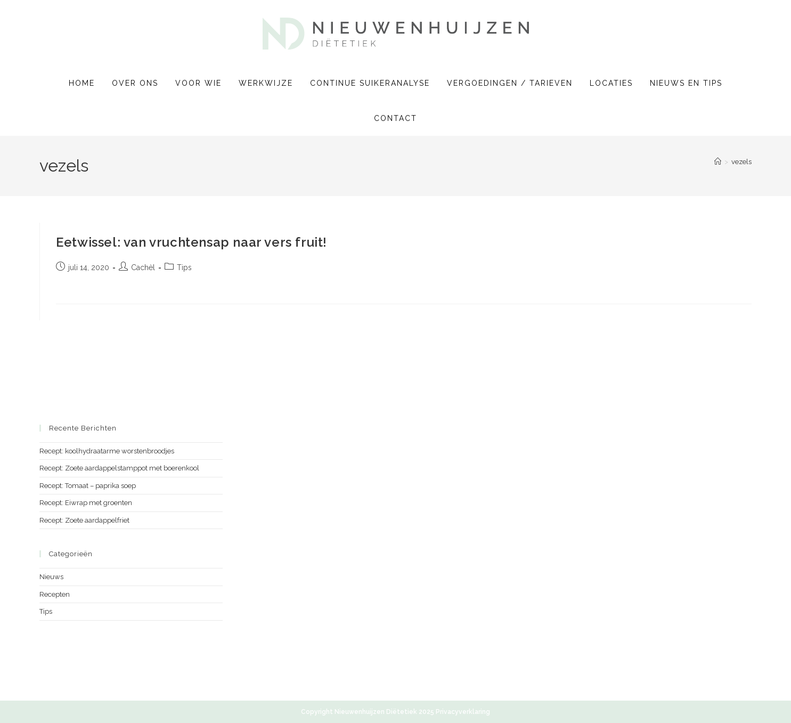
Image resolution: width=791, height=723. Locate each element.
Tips (184, 267)
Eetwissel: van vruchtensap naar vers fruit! (191, 242)
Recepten (54, 594)
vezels (741, 162)
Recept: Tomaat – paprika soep (87, 486)
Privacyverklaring (463, 712)
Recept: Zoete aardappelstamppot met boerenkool (119, 468)
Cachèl (143, 267)
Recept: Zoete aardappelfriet (84, 520)
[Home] (717, 162)
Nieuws (51, 577)
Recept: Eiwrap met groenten (85, 503)
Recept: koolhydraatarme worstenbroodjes (106, 451)
